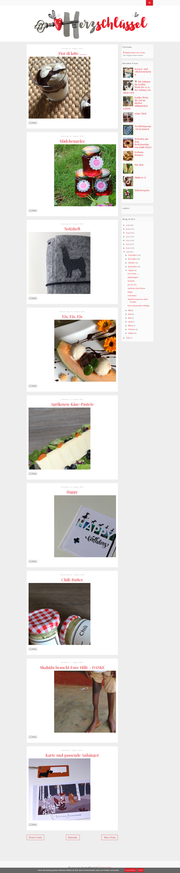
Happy (72, 491)
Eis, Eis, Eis (72, 316)
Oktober (131, 262)
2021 (127, 244)
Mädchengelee (72, 141)
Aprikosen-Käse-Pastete (72, 404)
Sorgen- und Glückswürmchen (143, 71)
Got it (140, 870)
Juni (129, 314)
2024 (128, 232)
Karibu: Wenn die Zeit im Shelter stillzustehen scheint (135, 103)
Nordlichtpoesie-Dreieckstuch (143, 128)
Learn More (130, 870)
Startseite (72, 837)
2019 (128, 251)
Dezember (132, 255)
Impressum (105, 867)
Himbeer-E (140, 177)
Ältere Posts (110, 837)
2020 (128, 248)
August (131, 270)
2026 (128, 225)
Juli (129, 310)
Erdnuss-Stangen (139, 153)
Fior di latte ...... (72, 53)
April (130, 321)
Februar (131, 329)
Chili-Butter (72, 579)
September (132, 266)
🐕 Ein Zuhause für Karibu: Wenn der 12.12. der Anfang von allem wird (137, 87)
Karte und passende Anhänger (72, 755)
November (132, 259)
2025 (128, 229)
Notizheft (72, 228)
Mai (129, 318)
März (130, 325)
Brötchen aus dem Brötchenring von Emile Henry (143, 143)
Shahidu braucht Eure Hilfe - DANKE (72, 667)
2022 (128, 240)
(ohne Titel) (140, 113)
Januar (131, 333)
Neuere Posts (35, 837)
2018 (128, 337)
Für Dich (139, 164)
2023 (128, 236)
